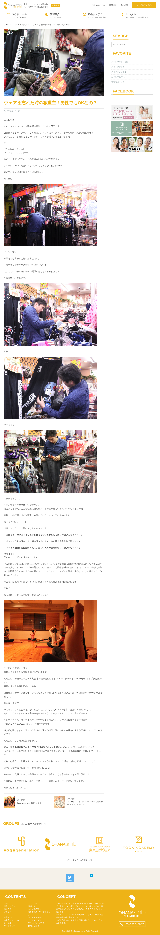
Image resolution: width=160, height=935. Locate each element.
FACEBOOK (123, 91)
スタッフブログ (117, 67)
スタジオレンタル (118, 72)
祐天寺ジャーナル (11, 920)
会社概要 (124, 5)
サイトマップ (9, 926)
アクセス (7, 912)
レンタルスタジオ (35, 917)
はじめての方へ (98, 5)
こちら (33, 686)
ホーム (6, 903)
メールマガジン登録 (119, 62)
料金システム (99, 15)
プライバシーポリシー (37, 923)
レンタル (137, 15)
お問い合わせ (33, 926)
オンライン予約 (144, 5)
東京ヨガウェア (117, 82)
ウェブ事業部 (27, 126)
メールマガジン (34, 920)
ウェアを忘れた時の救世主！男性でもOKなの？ (50, 102)
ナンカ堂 (10, 252)
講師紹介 (61, 15)
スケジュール (23, 15)
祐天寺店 (55, 5)
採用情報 (113, 5)
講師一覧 (31, 906)
